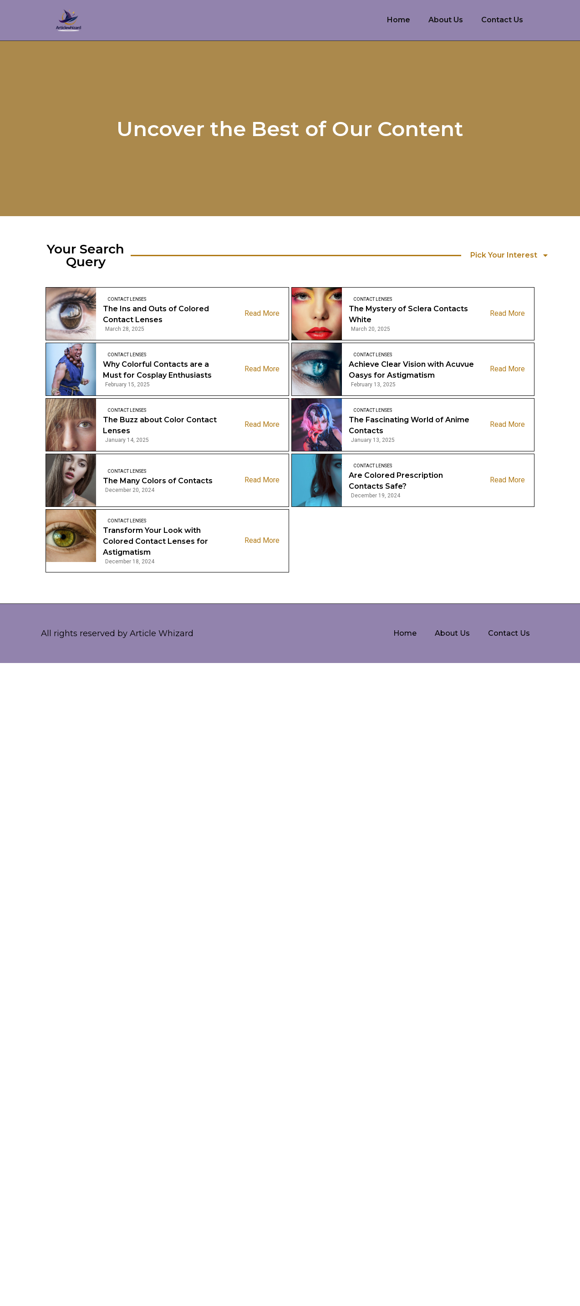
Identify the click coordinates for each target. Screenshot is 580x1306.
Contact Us (502, 19)
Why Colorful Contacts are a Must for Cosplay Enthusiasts (157, 370)
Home (398, 19)
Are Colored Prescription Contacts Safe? (396, 481)
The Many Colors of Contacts (158, 480)
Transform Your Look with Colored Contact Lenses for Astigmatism (155, 541)
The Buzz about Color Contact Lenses (160, 425)
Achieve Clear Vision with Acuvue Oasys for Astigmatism (411, 370)
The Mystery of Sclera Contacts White (408, 314)
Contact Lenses (126, 299)
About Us (445, 19)
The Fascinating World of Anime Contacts (409, 425)
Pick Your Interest (509, 255)
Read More (262, 313)
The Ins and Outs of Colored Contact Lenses (156, 314)
